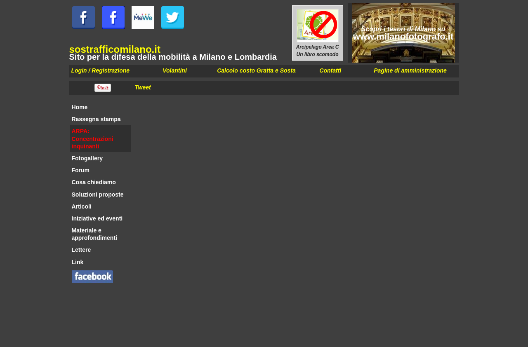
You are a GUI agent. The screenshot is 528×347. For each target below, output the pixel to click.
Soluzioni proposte (98, 194)
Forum (81, 170)
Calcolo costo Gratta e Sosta (256, 70)
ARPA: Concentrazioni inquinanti (92, 138)
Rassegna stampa (96, 119)
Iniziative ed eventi (97, 218)
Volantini (175, 70)
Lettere (81, 249)
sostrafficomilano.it (114, 49)
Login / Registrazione (100, 70)
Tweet (143, 87)
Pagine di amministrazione (410, 70)
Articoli (82, 206)
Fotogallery (87, 158)
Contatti (330, 70)
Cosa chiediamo (94, 182)
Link (78, 262)
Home (80, 107)
